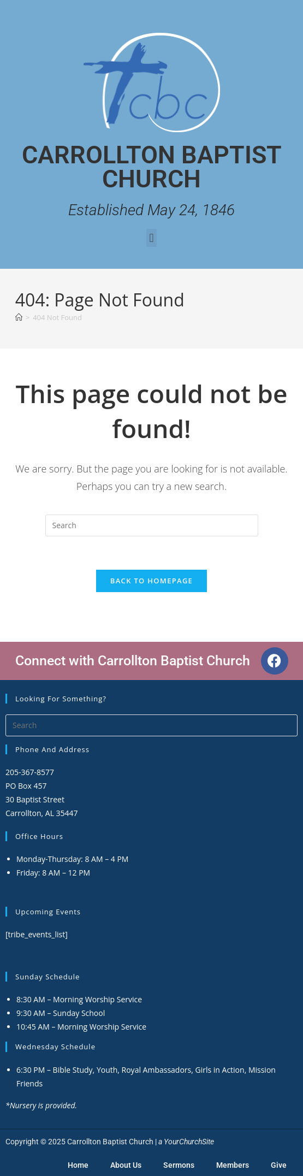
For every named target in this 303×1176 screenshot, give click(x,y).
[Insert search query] (151, 525)
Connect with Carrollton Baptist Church (132, 661)
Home (78, 1165)
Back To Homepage (151, 581)
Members (232, 1165)
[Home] (18, 317)
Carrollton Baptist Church (152, 167)
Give (279, 1165)
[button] (151, 238)
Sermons (178, 1165)
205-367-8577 (29, 772)
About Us (125, 1165)
